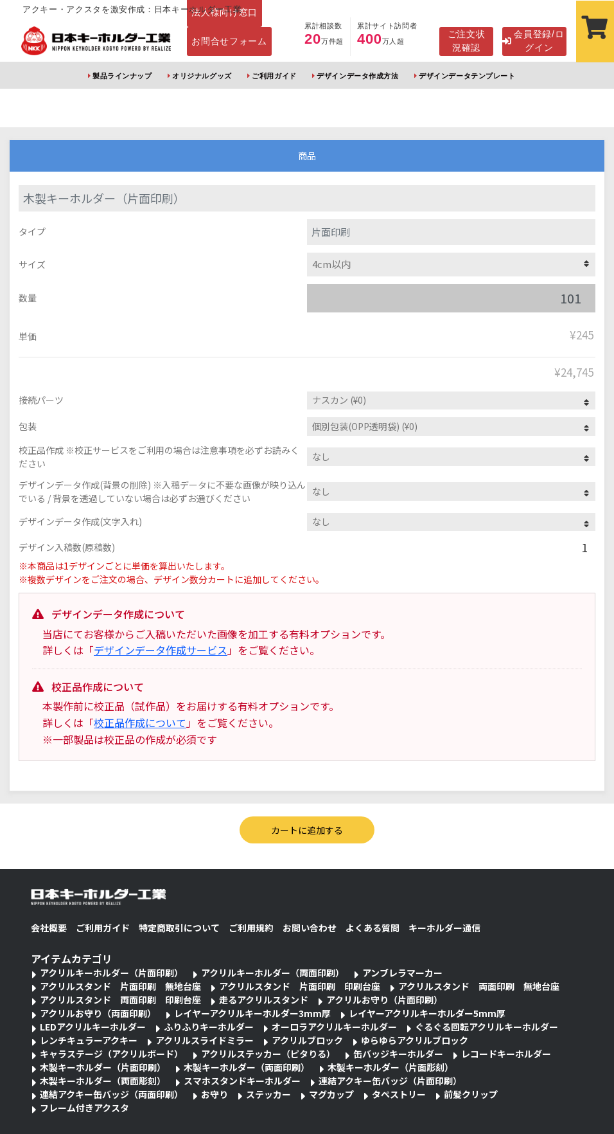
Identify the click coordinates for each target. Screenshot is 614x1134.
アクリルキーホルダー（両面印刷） (272, 972)
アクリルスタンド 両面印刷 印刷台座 (120, 999)
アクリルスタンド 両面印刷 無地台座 (478, 986)
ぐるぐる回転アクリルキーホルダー (486, 1026)
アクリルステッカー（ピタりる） (268, 1053)
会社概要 (49, 927)
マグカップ (331, 1094)
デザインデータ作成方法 (357, 76)
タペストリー (399, 1094)
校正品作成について (140, 722)
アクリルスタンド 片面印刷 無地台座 (120, 986)
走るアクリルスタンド (263, 999)
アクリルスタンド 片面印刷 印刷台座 (299, 986)
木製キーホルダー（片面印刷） (103, 1067)
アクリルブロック (307, 1040)
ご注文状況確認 (467, 41)
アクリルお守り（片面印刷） (384, 999)
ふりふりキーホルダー (209, 1026)
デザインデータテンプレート (467, 76)
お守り (214, 1094)
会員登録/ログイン (533, 41)
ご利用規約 (251, 927)
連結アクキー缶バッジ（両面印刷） (111, 1094)
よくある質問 (372, 927)
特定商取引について (179, 927)
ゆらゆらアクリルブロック (414, 1040)
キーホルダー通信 (444, 927)
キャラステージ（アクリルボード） (111, 1053)
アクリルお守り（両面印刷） (98, 1013)
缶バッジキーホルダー (398, 1053)
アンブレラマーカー (402, 972)
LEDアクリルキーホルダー (93, 1026)
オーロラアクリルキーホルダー (334, 1026)
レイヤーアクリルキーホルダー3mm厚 (252, 1013)
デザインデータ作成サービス (160, 650)
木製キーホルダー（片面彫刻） (390, 1067)
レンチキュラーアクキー (88, 1040)
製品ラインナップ (122, 76)
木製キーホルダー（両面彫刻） (103, 1080)
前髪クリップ (471, 1094)
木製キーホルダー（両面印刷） (247, 1067)
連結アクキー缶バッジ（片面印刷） (390, 1080)
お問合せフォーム (229, 41)
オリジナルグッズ (201, 76)
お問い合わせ (310, 927)
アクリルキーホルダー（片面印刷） (111, 972)
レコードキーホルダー (506, 1053)
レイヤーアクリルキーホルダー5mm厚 (427, 1013)
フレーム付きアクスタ (84, 1107)
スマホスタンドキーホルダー (242, 1080)
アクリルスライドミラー (204, 1040)
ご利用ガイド (274, 76)
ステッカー (268, 1094)
